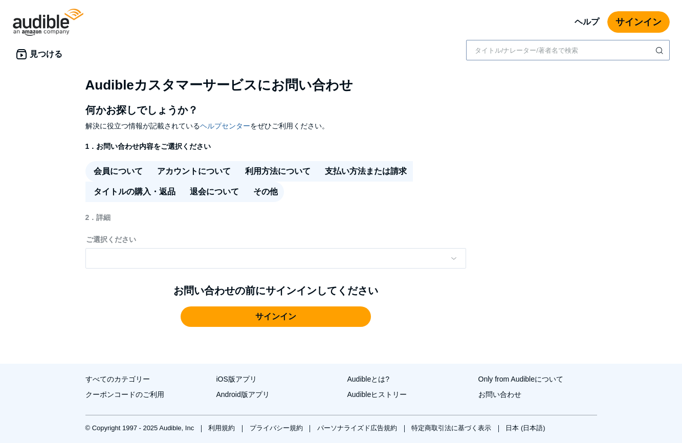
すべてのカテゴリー (117, 379)
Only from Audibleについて (521, 379)
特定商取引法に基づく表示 (452, 428)
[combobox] (568, 50)
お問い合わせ (499, 394)
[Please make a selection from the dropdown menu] (275, 258)
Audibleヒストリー (377, 394)
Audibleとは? (368, 379)
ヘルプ (587, 21)
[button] (276, 316)
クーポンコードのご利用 (124, 394)
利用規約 (222, 428)
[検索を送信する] (660, 50)
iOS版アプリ (236, 379)
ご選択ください (111, 239)
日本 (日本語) (525, 428)
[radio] (117, 171)
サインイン (638, 22)
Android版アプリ (243, 394)
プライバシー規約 (277, 428)
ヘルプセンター (225, 126)
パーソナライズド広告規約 (358, 428)
